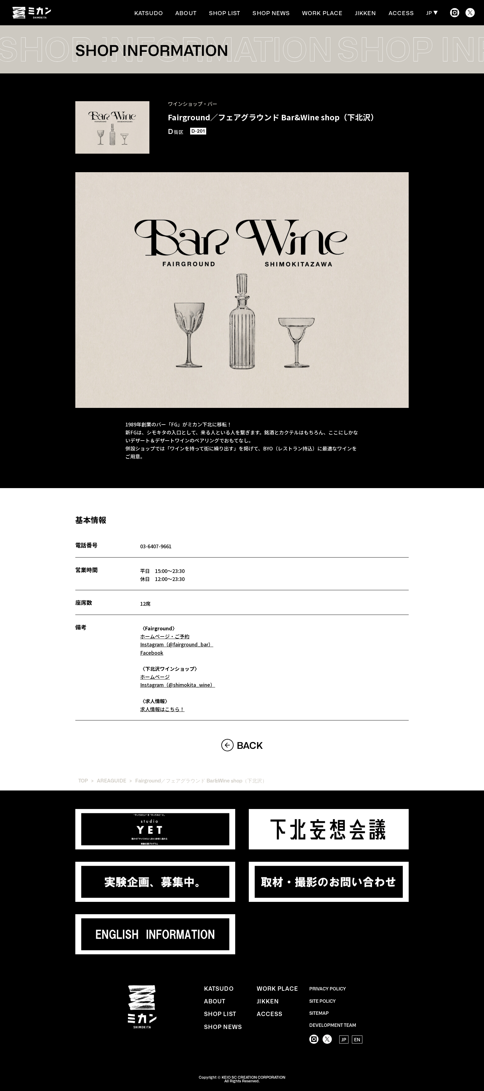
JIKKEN (369, 13)
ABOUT (203, 13)
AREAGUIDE (112, 780)
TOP (83, 780)
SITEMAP (319, 1011)
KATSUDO (169, 13)
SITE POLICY (322, 999)
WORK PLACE (330, 13)
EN (357, 1038)
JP (429, 13)
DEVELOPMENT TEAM (332, 1023)
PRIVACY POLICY (327, 987)
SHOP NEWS (282, 13)
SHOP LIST (239, 13)
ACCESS (402, 13)
